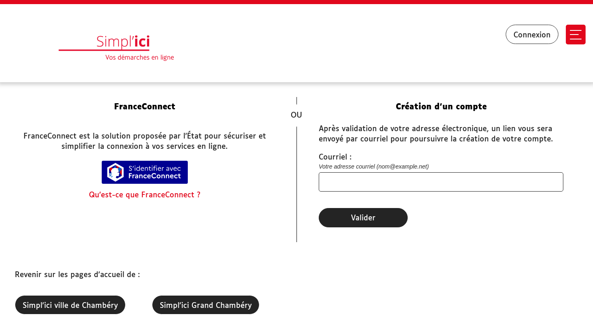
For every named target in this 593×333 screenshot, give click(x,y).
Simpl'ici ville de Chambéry (70, 306)
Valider (363, 218)
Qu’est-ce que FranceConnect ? (145, 195)
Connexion (532, 35)
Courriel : (335, 157)
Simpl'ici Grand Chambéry (206, 306)
